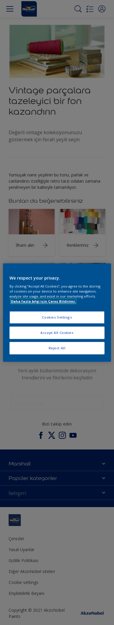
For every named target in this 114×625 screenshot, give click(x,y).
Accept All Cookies (56, 332)
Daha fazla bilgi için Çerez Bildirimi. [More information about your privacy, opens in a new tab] (43, 301)
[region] (57, 312)
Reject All (57, 348)
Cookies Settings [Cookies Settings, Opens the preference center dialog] (57, 317)
